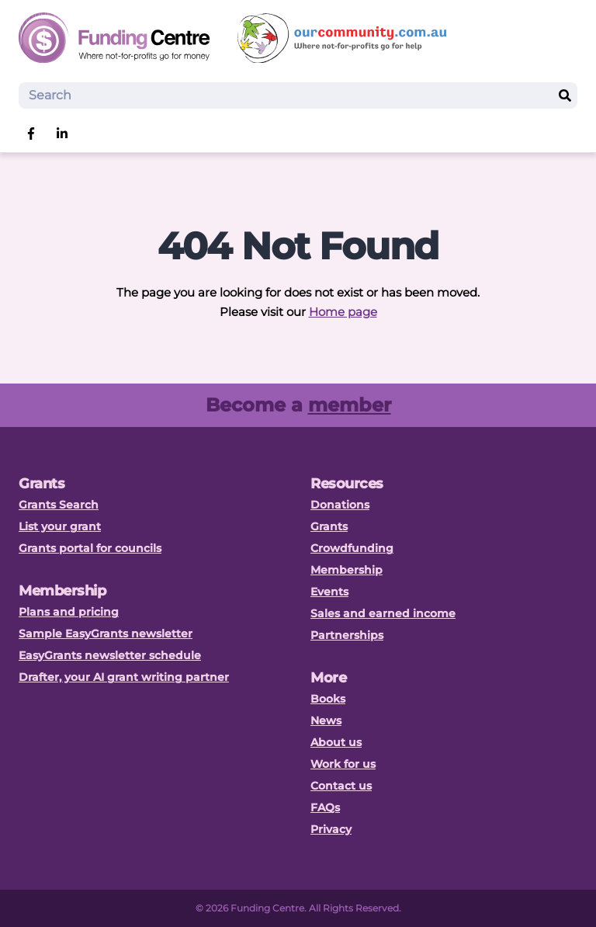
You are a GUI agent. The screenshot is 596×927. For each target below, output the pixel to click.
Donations (339, 505)
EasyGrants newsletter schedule (110, 655)
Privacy (331, 829)
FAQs (325, 807)
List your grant (60, 526)
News (325, 720)
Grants (329, 526)
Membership (346, 570)
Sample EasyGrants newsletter (105, 634)
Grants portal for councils (90, 548)
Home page (343, 311)
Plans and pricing (69, 612)
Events (329, 592)
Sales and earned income (383, 613)
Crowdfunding (351, 548)
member (349, 405)
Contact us (341, 786)
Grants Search (59, 505)
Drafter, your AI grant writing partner (124, 677)
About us (336, 742)
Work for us (343, 764)
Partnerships (346, 635)
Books (327, 699)
